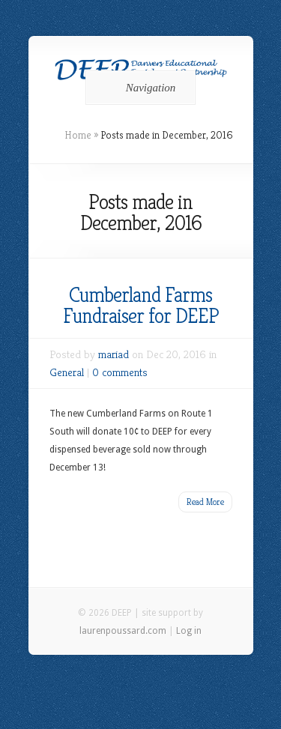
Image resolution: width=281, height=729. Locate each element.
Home (77, 135)
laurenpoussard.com (122, 631)
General (66, 372)
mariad (113, 354)
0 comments (120, 372)
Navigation (138, 88)
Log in (189, 631)
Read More (205, 501)
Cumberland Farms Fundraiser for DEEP (141, 305)
